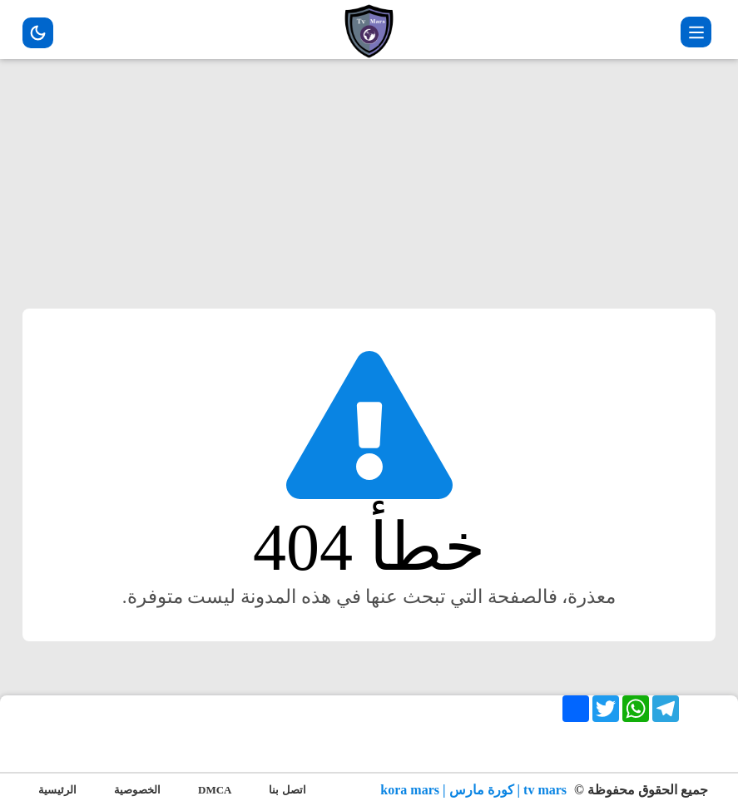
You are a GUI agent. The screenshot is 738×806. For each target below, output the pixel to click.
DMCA (214, 790)
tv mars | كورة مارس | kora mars (475, 790)
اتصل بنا (287, 790)
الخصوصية (137, 790)
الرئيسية (57, 790)
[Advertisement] (369, 192)
